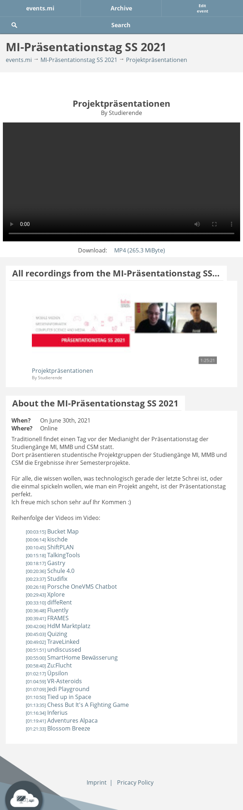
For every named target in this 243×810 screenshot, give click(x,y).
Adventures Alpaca (62, 720)
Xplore (45, 594)
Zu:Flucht (49, 665)
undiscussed (53, 650)
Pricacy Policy (135, 782)
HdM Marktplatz (58, 626)
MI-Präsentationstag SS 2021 (78, 60)
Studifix (46, 579)
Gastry (45, 563)
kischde (47, 539)
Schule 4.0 (50, 571)
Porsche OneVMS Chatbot (71, 586)
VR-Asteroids (54, 681)
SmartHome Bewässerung (72, 657)
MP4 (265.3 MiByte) (139, 250)
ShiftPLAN (50, 547)
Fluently (47, 610)
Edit (202, 8)
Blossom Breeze (58, 728)
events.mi (40, 8)
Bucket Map (52, 531)
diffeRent (49, 602)
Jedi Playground (57, 689)
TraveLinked (52, 642)
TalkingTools (53, 555)
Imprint (97, 782)
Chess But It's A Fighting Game (77, 705)
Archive (121, 8)
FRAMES (47, 618)
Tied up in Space (58, 697)
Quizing (46, 634)
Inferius (47, 713)
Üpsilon (47, 673)
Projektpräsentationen (156, 60)
